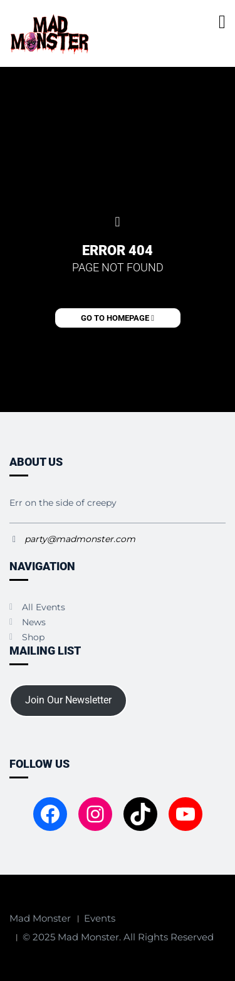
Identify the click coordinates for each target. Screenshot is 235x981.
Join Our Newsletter (68, 700)
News (34, 622)
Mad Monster (40, 918)
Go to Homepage (117, 318)
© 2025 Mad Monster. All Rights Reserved (118, 937)
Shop (33, 637)
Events (99, 918)
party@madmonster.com (79, 539)
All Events (43, 607)
